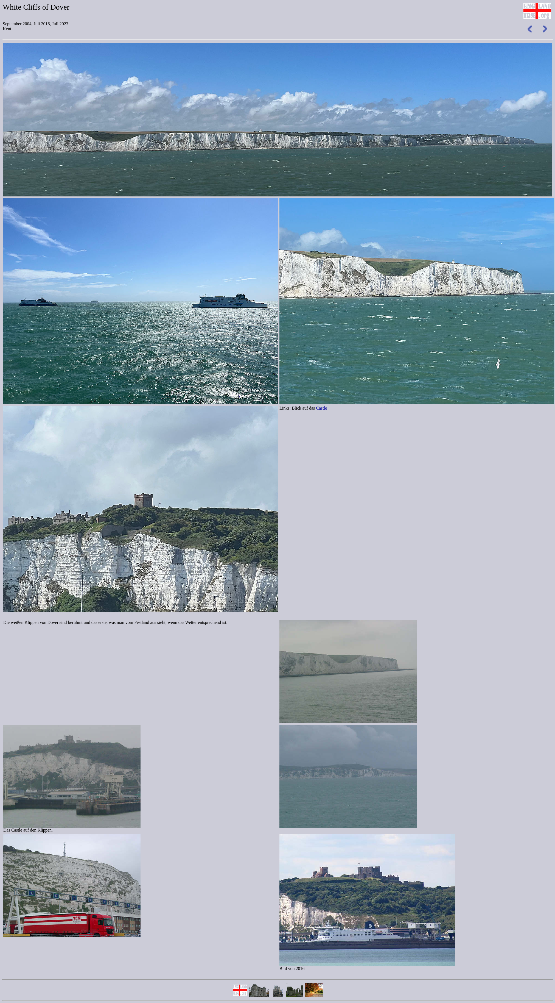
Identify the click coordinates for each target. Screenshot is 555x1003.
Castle (321, 408)
